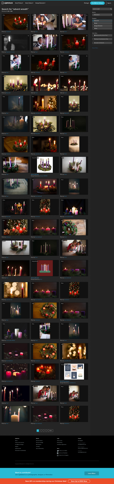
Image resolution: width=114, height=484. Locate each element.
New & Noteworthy (40, 448)
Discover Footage (39, 442)
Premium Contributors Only (101, 39)
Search (111, 9)
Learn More (91, 473)
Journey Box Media (68, 216)
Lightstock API (18, 448)
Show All (96, 20)
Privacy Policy (59, 442)
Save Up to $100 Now (79, 481)
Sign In (109, 3)
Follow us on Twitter (63, 450)
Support (16, 446)
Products (94, 18)
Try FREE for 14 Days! (97, 3)
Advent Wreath (35, 174)
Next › (50, 430)
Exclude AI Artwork (99, 43)
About (16, 440)
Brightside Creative (10, 52)
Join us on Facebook (63, 453)
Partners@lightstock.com (83, 448)
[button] (19, 3)
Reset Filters (95, 48)
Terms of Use (59, 440)
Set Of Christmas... (65, 381)
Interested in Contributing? (20, 450)
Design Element (98, 26)
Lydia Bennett (38, 113)
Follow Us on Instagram (63, 455)
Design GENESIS (43, 176)
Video (95, 28)
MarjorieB (8, 93)
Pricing (86, 3)
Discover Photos (39, 440)
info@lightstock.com (82, 444)
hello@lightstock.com (82, 452)
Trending (38, 446)
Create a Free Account (19, 442)
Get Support (80, 440)
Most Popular (38, 444)
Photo (95, 23)
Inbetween (8, 31)
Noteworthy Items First (100, 35)
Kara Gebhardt (38, 196)
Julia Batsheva (72, 383)
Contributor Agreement (61, 444)
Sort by (94, 12)
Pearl (36, 31)
